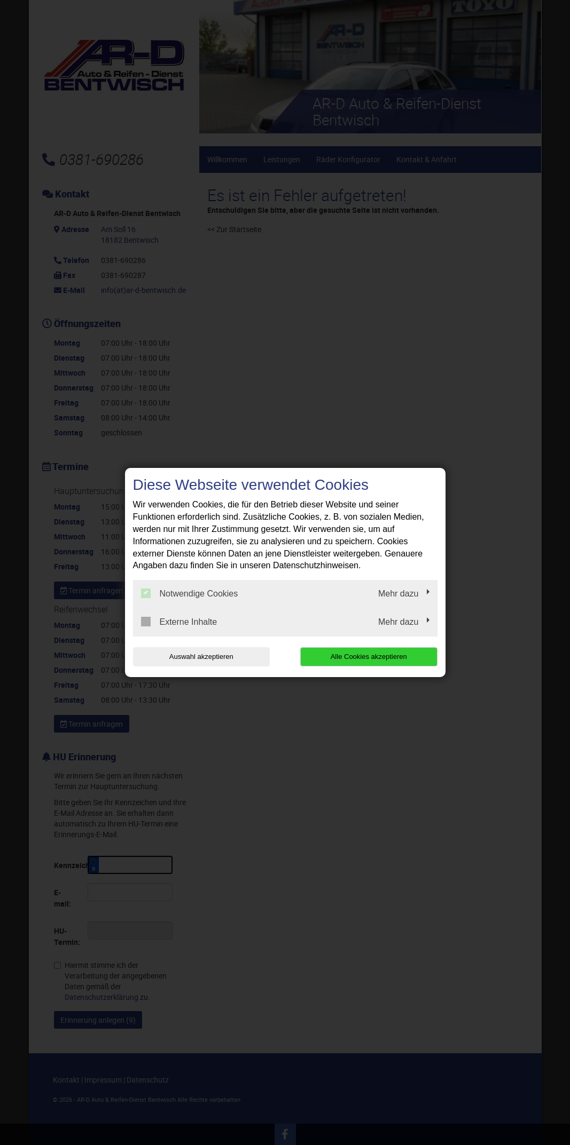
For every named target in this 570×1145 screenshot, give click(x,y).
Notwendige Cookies (189, 593)
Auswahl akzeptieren (201, 657)
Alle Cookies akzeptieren (369, 657)
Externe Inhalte (179, 621)
